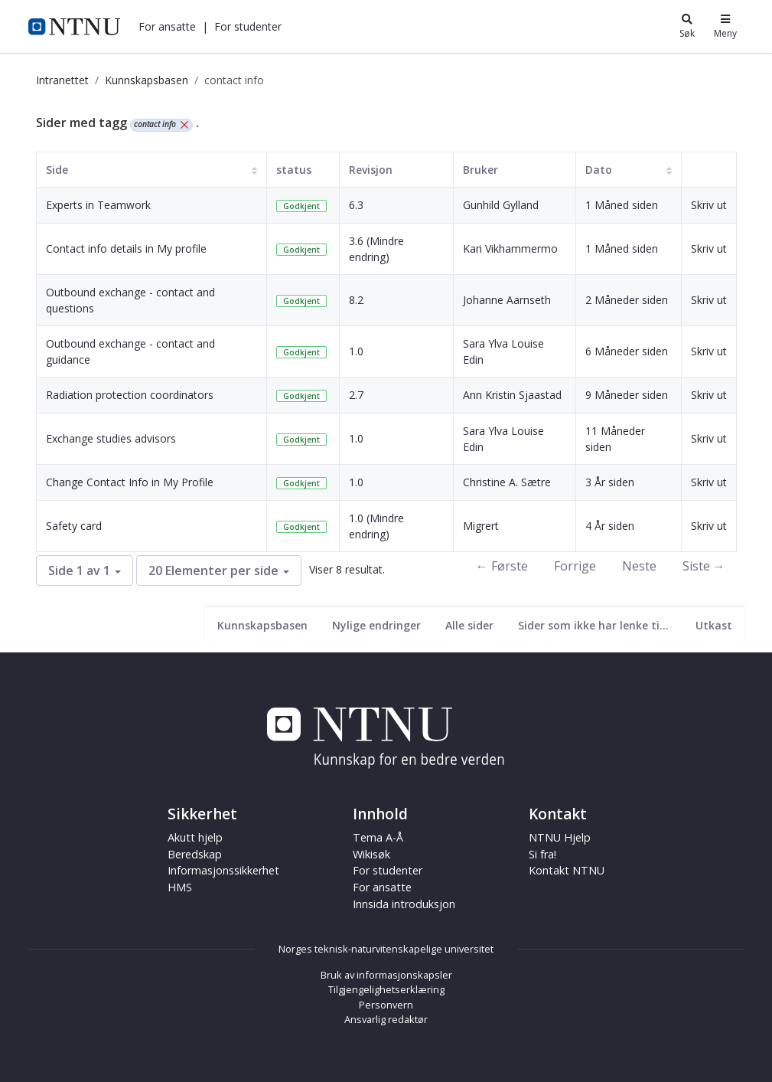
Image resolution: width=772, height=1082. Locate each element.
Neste (639, 565)
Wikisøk (371, 854)
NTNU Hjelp (560, 837)
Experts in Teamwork (98, 205)
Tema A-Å (378, 837)
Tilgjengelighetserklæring (386, 989)
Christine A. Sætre (507, 482)
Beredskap (195, 854)
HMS (180, 887)
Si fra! (542, 854)
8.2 (356, 300)
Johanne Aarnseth (507, 300)
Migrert (481, 525)
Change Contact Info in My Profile (129, 482)
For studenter (248, 26)
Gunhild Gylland (501, 205)
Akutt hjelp (195, 837)
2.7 (356, 394)
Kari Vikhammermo (510, 248)
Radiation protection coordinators (129, 394)
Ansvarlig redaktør (386, 1019)
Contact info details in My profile (126, 248)
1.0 (356, 351)
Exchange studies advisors (111, 438)
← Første (502, 565)
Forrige (575, 565)
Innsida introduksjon (404, 904)
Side (57, 169)
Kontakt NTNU (566, 870)
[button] (167, 26)
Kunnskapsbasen (146, 80)
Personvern (386, 1005)
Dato (598, 169)
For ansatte (167, 26)
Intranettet (62, 80)
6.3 (356, 205)
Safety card (74, 525)
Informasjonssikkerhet (223, 870)
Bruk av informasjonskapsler (386, 975)
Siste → (703, 565)
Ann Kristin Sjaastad (512, 394)
